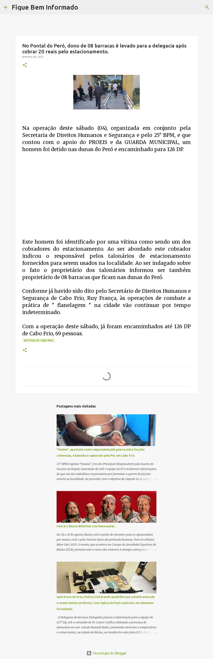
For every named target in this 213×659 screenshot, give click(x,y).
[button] (24, 65)
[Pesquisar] (84, 7)
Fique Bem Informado (45, 7)
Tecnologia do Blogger (107, 653)
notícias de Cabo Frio (38, 340)
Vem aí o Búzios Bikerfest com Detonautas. (86, 526)
